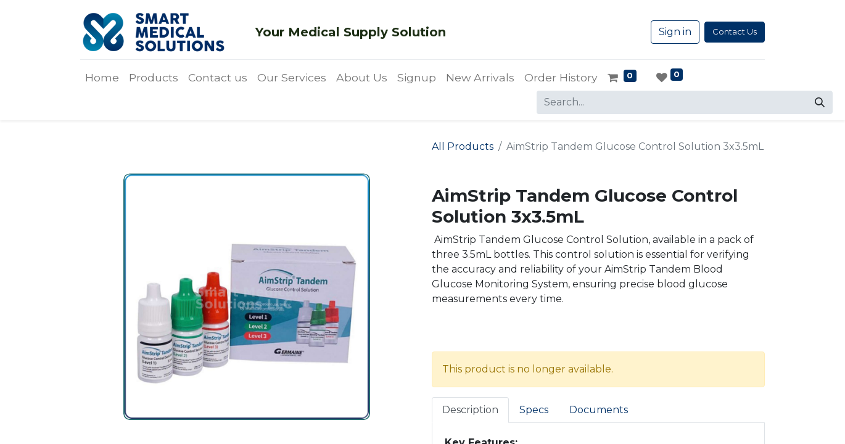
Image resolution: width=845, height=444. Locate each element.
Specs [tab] (533, 410)
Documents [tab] (598, 410)
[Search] (820, 102)
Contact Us (734, 31)
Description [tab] (470, 410)
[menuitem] (102, 78)
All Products (462, 146)
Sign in (675, 32)
